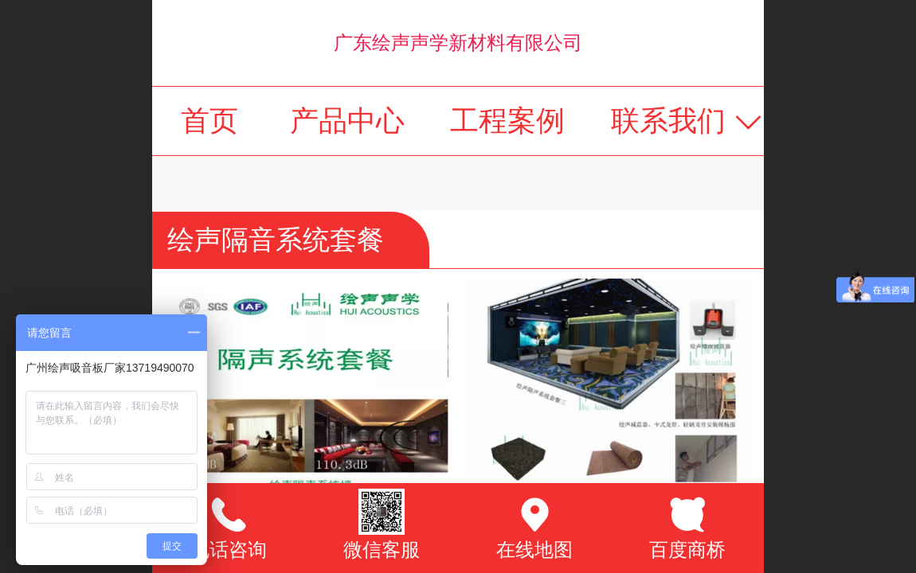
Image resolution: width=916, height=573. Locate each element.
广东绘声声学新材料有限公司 (458, 42)
